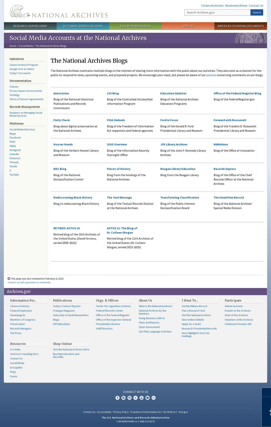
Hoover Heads (63, 144)
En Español (16, 367)
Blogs (13, 133)
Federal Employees (21, 310)
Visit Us (188, 26)
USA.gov (183, 412)
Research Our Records (30, 26)
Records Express (225, 169)
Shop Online (62, 344)
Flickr (13, 141)
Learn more (237, 420)
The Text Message (119, 197)
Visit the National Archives (196, 315)
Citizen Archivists (212, 5)
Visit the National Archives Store (71, 349)
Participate (233, 300)
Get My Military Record (194, 306)
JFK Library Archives (173, 144)
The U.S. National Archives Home (58, 11)
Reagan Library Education (177, 169)
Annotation (61, 93)
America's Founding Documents (241, 26)
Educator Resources (135, 26)
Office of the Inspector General (113, 319)
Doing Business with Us (152, 318)
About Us (145, 300)
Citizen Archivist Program (24, 64)
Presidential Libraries (108, 324)
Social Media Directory (22, 129)
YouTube (14, 174)
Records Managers (20, 328)
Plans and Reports (149, 322)
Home (13, 45)
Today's (67, 306)
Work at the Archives (236, 315)
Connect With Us (135, 392)
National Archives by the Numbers (152, 312)
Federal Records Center (109, 310)
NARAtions (221, 144)
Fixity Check (61, 120)
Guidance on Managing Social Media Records (26, 114)
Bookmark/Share (236, 5)
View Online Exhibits (193, 319)
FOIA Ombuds (116, 120)
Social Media (26, 45)
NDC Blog (59, 169)
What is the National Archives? (156, 306)
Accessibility (104, 412)
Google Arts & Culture (22, 69)
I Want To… (190, 300)
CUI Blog (113, 93)
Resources (18, 344)
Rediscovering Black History (72, 197)
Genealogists (17, 315)
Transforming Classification (179, 197)
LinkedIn (14, 154)
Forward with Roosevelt (230, 120)
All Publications (61, 324)
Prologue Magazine (64, 310)
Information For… (23, 300)
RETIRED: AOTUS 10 (66, 228)
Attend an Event (234, 306)
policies (211, 75)
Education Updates (173, 93)
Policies (14, 86)
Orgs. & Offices (107, 300)
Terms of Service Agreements (26, 99)
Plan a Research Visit (193, 310)
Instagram (15, 150)
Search (257, 12)
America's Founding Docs (24, 354)
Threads (14, 162)
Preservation (17, 324)
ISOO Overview (117, 144)
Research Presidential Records (199, 328)
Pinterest (15, 158)
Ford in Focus (169, 120)
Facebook (15, 137)
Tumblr (13, 166)
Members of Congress (22, 319)
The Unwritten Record (229, 197)
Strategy (15, 95)
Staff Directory (104, 328)
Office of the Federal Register (113, 315)
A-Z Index (15, 349)
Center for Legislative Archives (113, 306)
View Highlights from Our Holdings (196, 334)
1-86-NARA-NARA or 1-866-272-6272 (135, 421)
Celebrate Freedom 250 (238, 324)
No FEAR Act (170, 412)
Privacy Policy (121, 412)
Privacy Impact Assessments (26, 90)
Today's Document (20, 73)
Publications (62, 300)
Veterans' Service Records (83, 26)
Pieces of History (118, 169)
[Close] (266, 392)
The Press (15, 333)
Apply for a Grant (191, 324)
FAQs (13, 372)
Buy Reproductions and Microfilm (66, 355)
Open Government (149, 327)
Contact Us (256, 5)
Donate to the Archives (238, 310)
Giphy (13, 145)
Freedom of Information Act (146, 412)
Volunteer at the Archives (239, 319)
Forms (13, 376)
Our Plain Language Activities (155, 331)
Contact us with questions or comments (29, 282)
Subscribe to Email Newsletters (71, 315)
